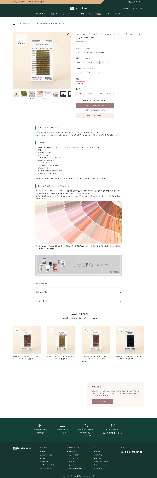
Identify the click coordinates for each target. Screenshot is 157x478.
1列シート (105, 62)
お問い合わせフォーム (113, 433)
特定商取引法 (44, 458)
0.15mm (80, 83)
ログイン (115, 8)
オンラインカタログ (46, 465)
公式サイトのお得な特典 (29, 2)
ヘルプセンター (72, 458)
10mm (90, 93)
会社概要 (43, 451)
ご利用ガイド (98, 455)
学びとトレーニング (100, 465)
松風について (98, 451)
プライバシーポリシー (47, 455)
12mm (109, 93)
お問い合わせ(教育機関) (74, 468)
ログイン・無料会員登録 (95, 105)
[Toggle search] (124, 8)
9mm (80, 93)
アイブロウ (80, 14)
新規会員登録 (71, 451)
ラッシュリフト (66, 14)
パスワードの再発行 (73, 455)
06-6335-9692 (86, 433)
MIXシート (81, 62)
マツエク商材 (44, 461)
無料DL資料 (97, 458)
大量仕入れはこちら (135, 2)
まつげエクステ (40, 14)
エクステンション (25, 24)
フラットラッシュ (41, 24)
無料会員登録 (102, 401)
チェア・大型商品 (95, 14)
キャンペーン (98, 468)
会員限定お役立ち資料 (101, 461)
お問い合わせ (71, 465)
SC (99, 72)
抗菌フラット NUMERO (59, 24)
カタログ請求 (71, 461)
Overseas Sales (45, 468)
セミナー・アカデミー (114, 14)
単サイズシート (93, 62)
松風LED (54, 14)
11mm (99, 93)
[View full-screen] (68, 34)
